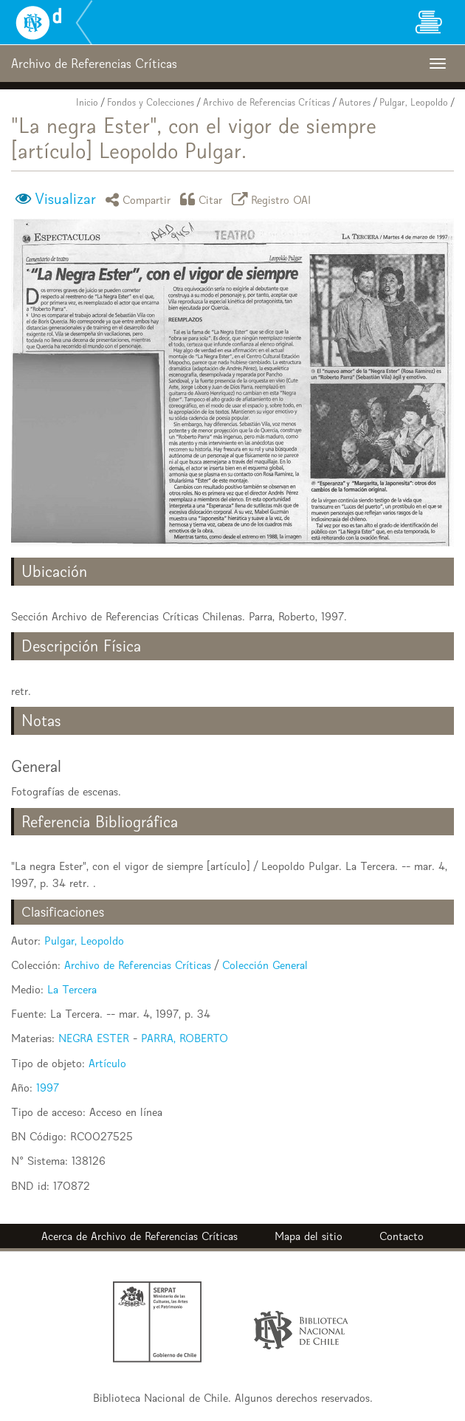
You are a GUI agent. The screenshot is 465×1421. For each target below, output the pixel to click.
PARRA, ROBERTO (184, 1038)
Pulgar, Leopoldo (413, 102)
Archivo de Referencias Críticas (266, 102)
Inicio (87, 102)
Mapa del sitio (308, 1236)
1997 (47, 1088)
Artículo (107, 1063)
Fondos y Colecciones (150, 102)
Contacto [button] (401, 1236)
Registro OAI (274, 199)
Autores (355, 102)
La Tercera (72, 989)
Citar (203, 199)
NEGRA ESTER (93, 1038)
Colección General (265, 965)
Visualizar (65, 198)
